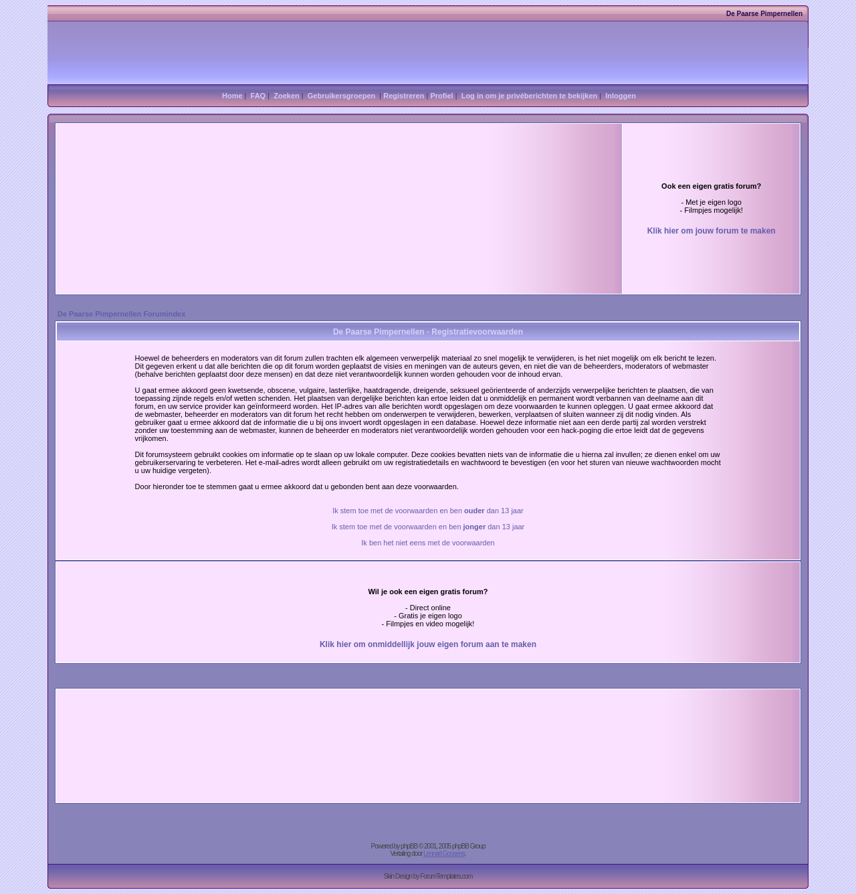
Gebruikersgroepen (341, 96)
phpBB (409, 846)
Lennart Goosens (444, 853)
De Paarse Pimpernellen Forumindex (121, 314)
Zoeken (287, 96)
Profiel (441, 96)
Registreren (403, 96)
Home (232, 96)
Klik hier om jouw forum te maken (711, 231)
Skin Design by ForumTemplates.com (428, 876)
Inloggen (620, 96)
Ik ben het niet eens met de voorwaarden (427, 543)
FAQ (258, 96)
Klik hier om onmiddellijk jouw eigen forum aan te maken (428, 644)
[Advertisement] (266, 180)
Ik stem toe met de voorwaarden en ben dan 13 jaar (428, 511)
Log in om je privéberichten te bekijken (529, 96)
